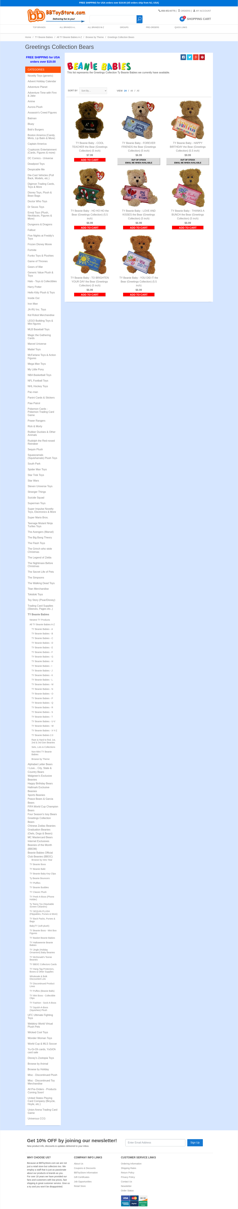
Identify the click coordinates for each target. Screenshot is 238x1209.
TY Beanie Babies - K (42, 675)
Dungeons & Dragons (40, 224)
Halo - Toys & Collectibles (42, 281)
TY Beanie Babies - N (42, 689)
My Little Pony (36, 369)
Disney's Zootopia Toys (41, 1058)
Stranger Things (37, 491)
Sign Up (195, 1142)
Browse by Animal (38, 1063)
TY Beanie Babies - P (42, 698)
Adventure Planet (38, 87)
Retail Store (80, 1186)
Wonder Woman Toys (40, 1038)
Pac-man (33, 392)
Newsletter (126, 1186)
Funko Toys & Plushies (41, 255)
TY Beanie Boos (38, 864)
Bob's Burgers (36, 129)
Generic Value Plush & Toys (40, 274)
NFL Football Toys (38, 380)
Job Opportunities (83, 1181)
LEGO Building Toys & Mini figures (40, 322)
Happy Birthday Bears (40, 783)
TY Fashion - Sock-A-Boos (43, 1002)
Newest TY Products (40, 620)
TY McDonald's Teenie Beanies (41, 958)
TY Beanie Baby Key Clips (43, 873)
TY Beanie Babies (44, 37)
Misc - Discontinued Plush (42, 1075)
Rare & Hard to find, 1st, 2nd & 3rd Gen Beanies (44, 741)
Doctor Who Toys (37, 201)
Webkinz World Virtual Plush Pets (40, 1025)
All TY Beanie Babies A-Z (69, 37)
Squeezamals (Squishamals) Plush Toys (42, 456)
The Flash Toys (36, 543)
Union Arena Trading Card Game (42, 1111)
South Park (34, 463)
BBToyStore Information (86, 1172)
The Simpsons (36, 577)
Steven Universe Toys (40, 486)
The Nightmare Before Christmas (40, 565)
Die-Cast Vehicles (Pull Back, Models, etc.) (41, 177)
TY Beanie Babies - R (42, 707)
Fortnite (32, 250)
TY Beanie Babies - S (42, 712)
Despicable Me (36, 169)
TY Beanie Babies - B (42, 633)
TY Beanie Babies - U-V (43, 721)
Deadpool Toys (36, 163)
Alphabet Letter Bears (40, 764)
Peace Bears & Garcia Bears (40, 801)
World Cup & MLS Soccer (42, 1043)
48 (131, 90)
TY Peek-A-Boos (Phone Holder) (42, 898)
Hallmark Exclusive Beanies (38, 789)
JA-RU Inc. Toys (37, 309)
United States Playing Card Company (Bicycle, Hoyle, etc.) (42, 1101)
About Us (78, 1163)
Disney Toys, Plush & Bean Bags (40, 194)
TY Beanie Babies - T (42, 716)
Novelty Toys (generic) (40, 75)
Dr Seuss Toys (36, 207)
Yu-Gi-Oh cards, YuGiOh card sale (42, 1051)
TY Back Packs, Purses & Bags (42, 920)
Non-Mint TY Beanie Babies (42, 753)
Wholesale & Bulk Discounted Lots (38, 977)
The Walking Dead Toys (41, 583)
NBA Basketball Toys (39, 375)
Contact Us (126, 1181)
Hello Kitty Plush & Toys (41, 292)
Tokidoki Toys (35, 594)
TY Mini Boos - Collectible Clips (42, 997)
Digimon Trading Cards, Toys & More (41, 185)
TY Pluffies (35, 883)
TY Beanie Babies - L (42, 679)
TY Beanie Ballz (38, 869)
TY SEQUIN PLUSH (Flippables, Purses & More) (44, 912)
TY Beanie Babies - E (42, 647)
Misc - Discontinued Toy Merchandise (41, 1082)
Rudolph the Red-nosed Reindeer (41, 442)
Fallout (31, 230)
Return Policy (127, 1172)
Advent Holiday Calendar (42, 81)
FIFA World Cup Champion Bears (43, 808)
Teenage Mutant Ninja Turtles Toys (40, 525)
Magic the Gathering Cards (39, 337)
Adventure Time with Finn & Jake (42, 94)
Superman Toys (37, 503)
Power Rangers (36, 420)
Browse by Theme (95, 37)
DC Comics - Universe (40, 158)
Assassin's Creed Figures (42, 112)
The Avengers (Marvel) (41, 532)
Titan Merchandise (38, 588)
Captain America (37, 143)
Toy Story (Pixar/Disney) (41, 600)
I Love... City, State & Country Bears (40, 770)
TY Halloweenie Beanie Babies (41, 944)
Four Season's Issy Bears (42, 814)
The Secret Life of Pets (41, 571)
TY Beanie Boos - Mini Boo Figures (43, 932)
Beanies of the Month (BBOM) (40, 847)
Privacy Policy (128, 1177)
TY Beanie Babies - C (42, 638)
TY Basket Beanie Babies (42, 938)
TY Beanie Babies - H (42, 661)
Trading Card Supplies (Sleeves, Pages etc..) (40, 607)
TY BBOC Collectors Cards (43, 964)
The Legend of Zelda (40, 557)
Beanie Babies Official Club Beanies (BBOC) (40, 854)
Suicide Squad (36, 497)
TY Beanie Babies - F (42, 652)
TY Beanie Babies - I (42, 666)
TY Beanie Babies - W (43, 726)
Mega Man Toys (37, 363)
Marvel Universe (37, 343)
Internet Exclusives (38, 841)
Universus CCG (37, 1118)
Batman (32, 118)
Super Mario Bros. (38, 517)
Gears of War (35, 267)
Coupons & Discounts (85, 1168)
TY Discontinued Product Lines (42, 985)
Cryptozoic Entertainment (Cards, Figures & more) (42, 151)
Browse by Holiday (38, 1069)
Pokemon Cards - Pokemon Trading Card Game (41, 411)
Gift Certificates (81, 1177)
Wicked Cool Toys (38, 1032)
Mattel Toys (34, 349)
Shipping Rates (128, 1168)
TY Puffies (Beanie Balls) (42, 991)
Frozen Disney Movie (40, 244)
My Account (202, 11)
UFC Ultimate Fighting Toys (40, 1016)
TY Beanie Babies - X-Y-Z (44, 730)
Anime (31, 101)
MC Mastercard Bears (40, 837)
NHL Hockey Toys (38, 386)
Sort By (73, 90)
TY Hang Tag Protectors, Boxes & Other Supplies (42, 970)
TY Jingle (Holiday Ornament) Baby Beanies (42, 951)
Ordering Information (131, 1163)
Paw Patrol (34, 403)
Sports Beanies (36, 795)
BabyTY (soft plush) (39, 926)
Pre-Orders (151, 28)
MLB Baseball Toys (39, 329)
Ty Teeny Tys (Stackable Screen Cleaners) (42, 905)
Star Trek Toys (36, 475)
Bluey (31, 124)
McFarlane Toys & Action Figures (42, 356)
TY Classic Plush (38, 892)
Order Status (127, 1190)
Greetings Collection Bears (39, 820)
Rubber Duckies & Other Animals (42, 433)
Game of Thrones (38, 261)
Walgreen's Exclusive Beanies (40, 777)
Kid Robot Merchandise (41, 315)
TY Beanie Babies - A (42, 629)
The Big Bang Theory (40, 537)
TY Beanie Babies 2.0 (42, 735)
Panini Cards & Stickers (41, 397)
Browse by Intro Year (42, 860)
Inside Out (33, 298)
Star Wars (33, 480)
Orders (184, 11)
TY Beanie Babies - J (42, 670)
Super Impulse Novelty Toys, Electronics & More (42, 510)
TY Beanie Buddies (39, 887)
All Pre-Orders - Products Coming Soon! (42, 1091)
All (138, 90)
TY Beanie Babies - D (42, 643)
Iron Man (33, 303)
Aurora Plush (35, 107)
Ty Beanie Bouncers (40, 878)
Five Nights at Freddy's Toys (41, 237)
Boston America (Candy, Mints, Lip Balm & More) (41, 137)
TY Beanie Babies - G (42, 656)
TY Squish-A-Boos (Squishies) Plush (39, 1008)
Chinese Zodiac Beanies (42, 825)
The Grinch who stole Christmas (40, 550)
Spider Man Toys (37, 469)
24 (125, 90)
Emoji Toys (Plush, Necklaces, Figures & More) (40, 215)
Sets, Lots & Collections (43, 747)
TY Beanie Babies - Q (42, 703)
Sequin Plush (35, 449)
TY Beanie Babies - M (42, 684)
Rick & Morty (35, 426)
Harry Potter (35, 287)
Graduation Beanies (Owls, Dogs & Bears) (40, 831)
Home (28, 37)
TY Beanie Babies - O (42, 693)
